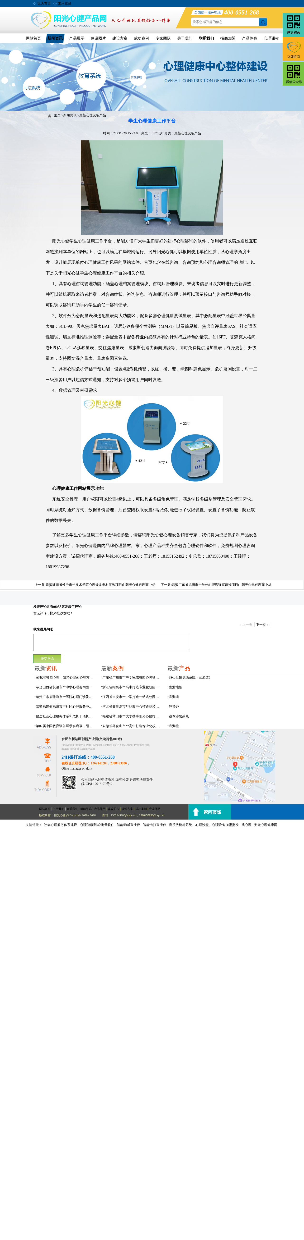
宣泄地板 (175, 687)
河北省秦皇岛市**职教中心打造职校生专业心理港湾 (132, 706)
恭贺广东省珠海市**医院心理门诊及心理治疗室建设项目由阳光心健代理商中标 (65, 697)
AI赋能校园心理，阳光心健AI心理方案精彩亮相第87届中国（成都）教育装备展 (65, 677)
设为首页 (44, 3)
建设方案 (120, 38)
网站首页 (33, 38)
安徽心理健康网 (265, 825)
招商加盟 (228, 38)
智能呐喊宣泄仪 (128, 825)
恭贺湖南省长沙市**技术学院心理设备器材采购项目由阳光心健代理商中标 (100, 585)
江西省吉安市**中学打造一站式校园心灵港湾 (132, 697)
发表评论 (40, 607)
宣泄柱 (174, 726)
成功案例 (141, 38)
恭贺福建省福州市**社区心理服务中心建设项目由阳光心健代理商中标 (65, 706)
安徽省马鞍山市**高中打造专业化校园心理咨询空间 (132, 726)
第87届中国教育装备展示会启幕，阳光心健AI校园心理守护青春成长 (65, 726)
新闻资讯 (55, 38)
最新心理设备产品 (92, 115)
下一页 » (262, 624)
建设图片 (98, 38)
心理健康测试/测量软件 (97, 825)
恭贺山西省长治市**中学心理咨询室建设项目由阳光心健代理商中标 (65, 687)
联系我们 (206, 38)
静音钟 (174, 706)
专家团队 (163, 38)
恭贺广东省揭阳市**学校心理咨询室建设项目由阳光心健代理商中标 (221, 585)
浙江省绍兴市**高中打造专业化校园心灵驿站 (132, 687)
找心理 (247, 825)
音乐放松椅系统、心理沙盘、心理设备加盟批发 (204, 825)
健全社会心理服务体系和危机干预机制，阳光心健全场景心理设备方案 (65, 716)
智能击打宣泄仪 (154, 825)
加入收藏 (64, 3)
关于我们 (184, 38)
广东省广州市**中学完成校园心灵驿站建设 (132, 677)
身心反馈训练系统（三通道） (190, 677)
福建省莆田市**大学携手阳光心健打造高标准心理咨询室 (132, 716)
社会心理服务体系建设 (60, 825)
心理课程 (271, 38)
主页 (57, 115)
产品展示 (76, 38)
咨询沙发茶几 (179, 716)
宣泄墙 (174, 697)
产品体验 (249, 38)
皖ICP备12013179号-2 (96, 784)
